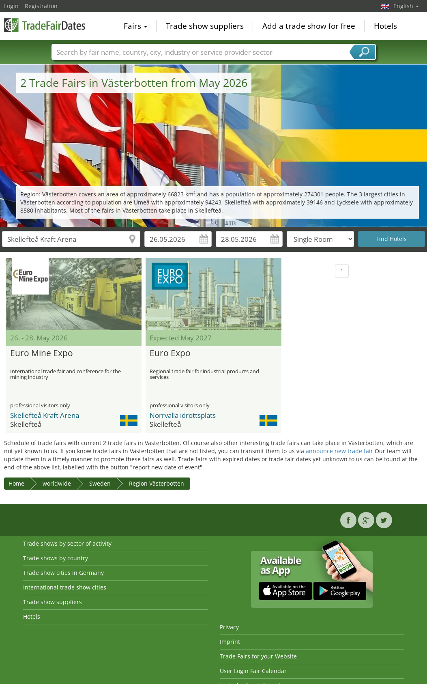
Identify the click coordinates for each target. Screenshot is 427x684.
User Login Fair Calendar (253, 671)
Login (11, 6)
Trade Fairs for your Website (258, 656)
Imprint (230, 641)
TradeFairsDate (44, 25)
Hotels (385, 26)
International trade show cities (64, 587)
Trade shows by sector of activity (67, 543)
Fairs (135, 26)
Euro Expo (170, 353)
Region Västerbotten (156, 483)
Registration (41, 6)
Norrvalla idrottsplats (183, 415)
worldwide (57, 483)
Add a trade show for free (308, 26)
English (406, 6)
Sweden (100, 483)
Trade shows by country (55, 558)
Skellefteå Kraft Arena (44, 415)
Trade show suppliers (205, 26)
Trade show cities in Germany (63, 572)
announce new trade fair (339, 451)
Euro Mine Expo (41, 353)
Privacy (229, 627)
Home (16, 483)
